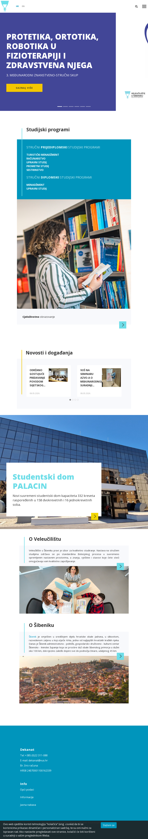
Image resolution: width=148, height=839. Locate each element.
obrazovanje (39, 317)
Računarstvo (35, 158)
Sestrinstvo (35, 170)
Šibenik (33, 636)
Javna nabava (28, 805)
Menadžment (35, 185)
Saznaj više (24, 87)
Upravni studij (36, 162)
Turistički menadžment (42, 154)
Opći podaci (27, 789)
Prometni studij (37, 166)
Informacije (27, 797)
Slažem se (109, 825)
